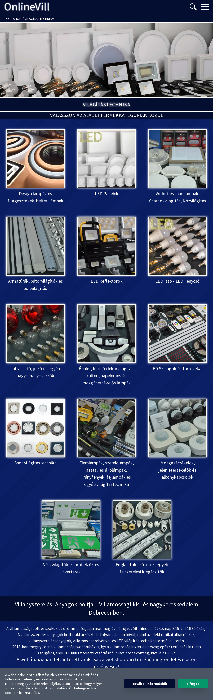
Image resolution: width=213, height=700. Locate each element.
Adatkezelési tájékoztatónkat (52, 683)
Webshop (13, 18)
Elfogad (193, 683)
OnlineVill (27, 7)
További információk (149, 683)
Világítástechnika (39, 18)
